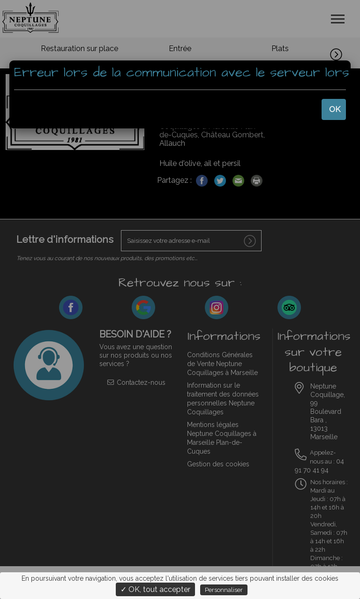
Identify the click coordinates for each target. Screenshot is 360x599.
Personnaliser (224, 589)
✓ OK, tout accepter (155, 589)
